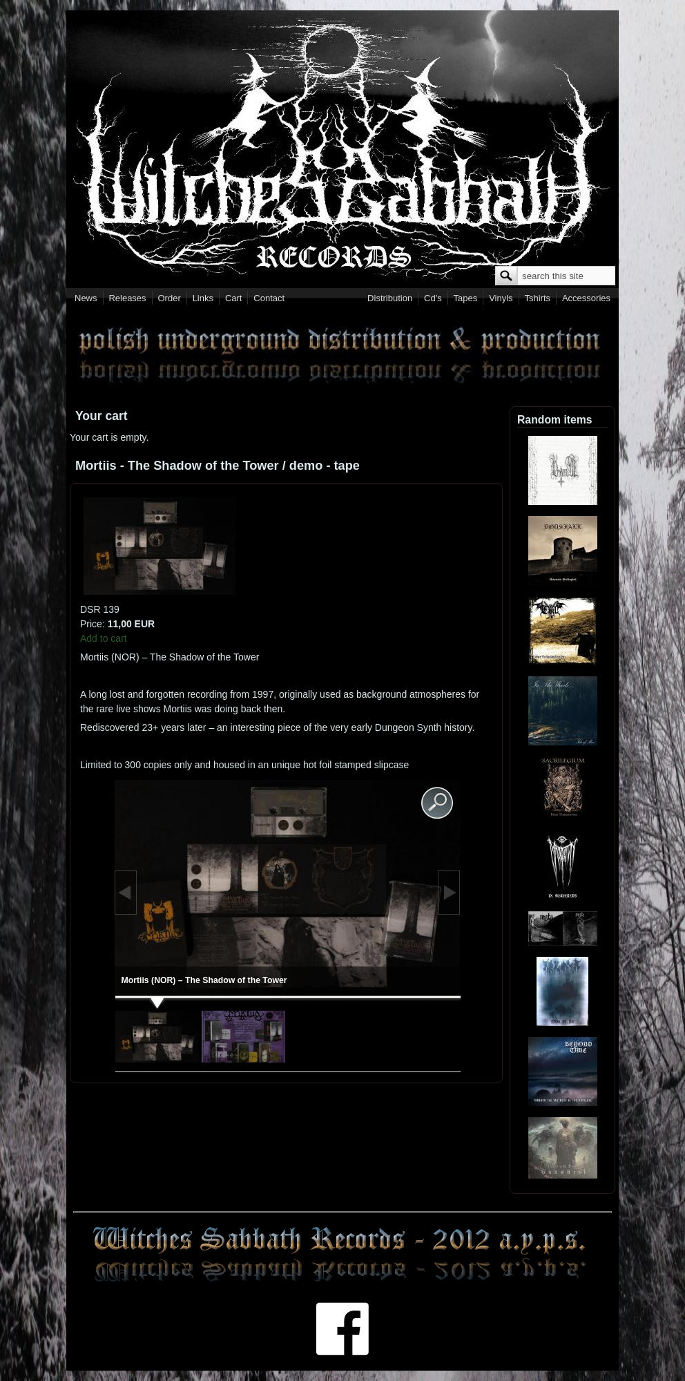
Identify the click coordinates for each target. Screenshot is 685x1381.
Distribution (389, 298)
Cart (233, 298)
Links (203, 298)
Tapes (466, 298)
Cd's (433, 298)
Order (169, 298)
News (86, 298)
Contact (268, 298)
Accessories (586, 298)
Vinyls (500, 298)
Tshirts (537, 298)
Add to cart (103, 638)
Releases (127, 298)
